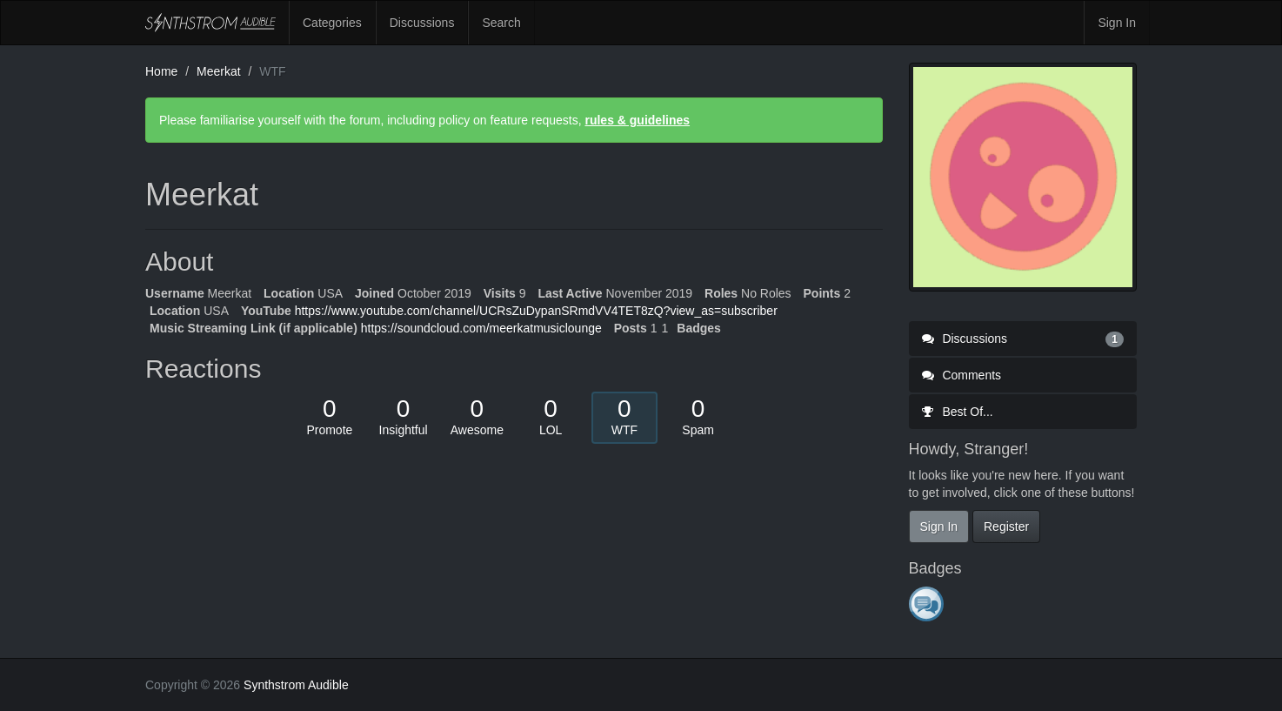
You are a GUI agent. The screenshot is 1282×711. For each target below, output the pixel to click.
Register (1006, 526)
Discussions (422, 23)
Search (501, 23)
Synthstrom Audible (210, 22)
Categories (332, 23)
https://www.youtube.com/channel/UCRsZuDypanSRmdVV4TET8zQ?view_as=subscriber (536, 311)
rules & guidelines (637, 120)
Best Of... (957, 412)
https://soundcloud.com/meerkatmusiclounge (481, 328)
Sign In (1117, 23)
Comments (962, 375)
